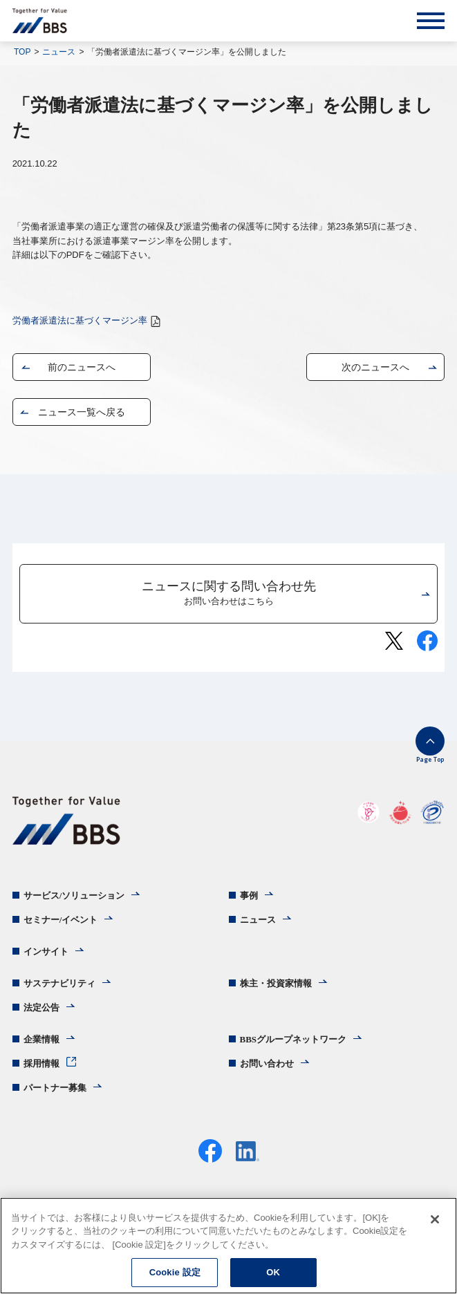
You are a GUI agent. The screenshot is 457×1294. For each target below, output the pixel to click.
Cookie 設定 (174, 1272)
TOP (22, 52)
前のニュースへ (81, 367)
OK (273, 1272)
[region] (228, 1245)
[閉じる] (435, 1219)
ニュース (58, 52)
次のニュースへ (375, 367)
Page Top (430, 759)
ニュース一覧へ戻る (81, 412)
